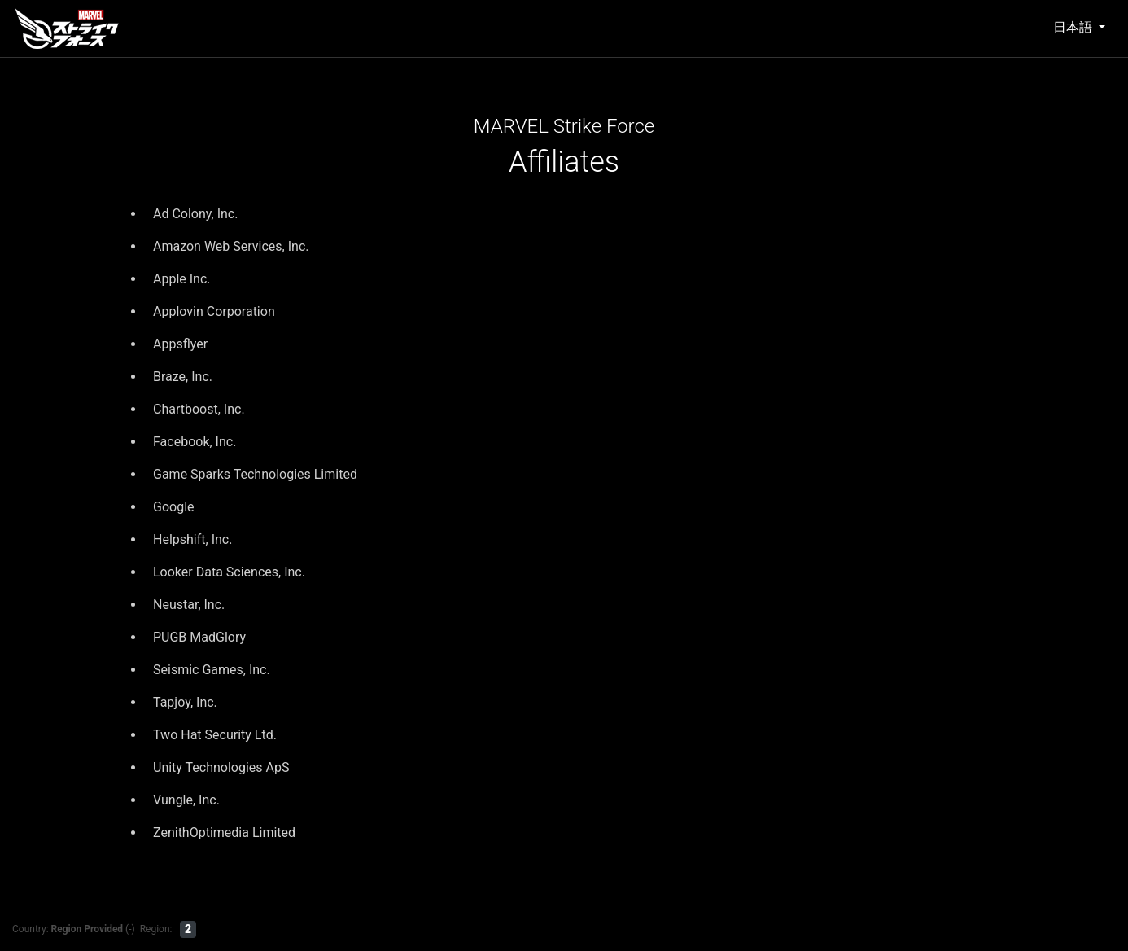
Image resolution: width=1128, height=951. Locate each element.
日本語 (1074, 27)
